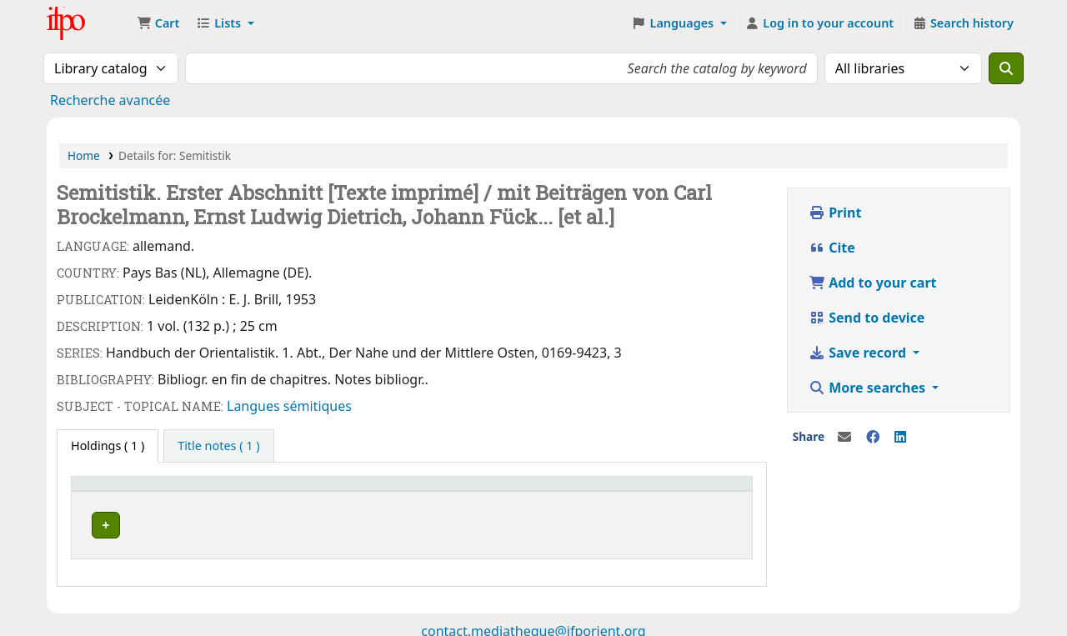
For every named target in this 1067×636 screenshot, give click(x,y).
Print (835, 212)
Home (84, 155)
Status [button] (510, 491)
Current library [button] (122, 491)
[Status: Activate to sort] (546, 491)
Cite (832, 247)
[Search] (1006, 68)
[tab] (218, 446)
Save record (859, 352)
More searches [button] (869, 387)
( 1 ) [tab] (107, 445)
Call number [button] (341, 491)
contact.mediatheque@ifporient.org (533, 626)
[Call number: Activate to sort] (391, 491)
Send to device (866, 317)
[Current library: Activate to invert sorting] (185, 491)
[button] (158, 23)
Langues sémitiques (289, 406)
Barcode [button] (640, 491)
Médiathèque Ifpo (88, 23)
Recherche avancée (110, 100)
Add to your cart (873, 282)
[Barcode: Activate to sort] (680, 491)
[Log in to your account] (820, 23)
